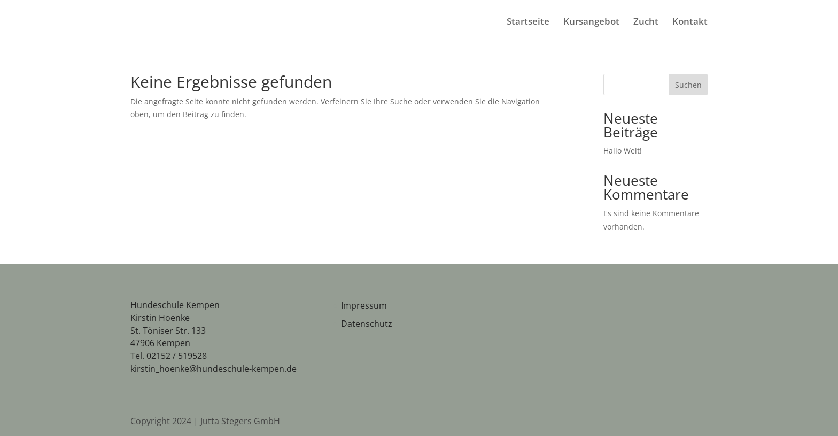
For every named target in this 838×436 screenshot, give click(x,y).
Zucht (645, 22)
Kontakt (690, 22)
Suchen (688, 85)
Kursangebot (591, 22)
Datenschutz (366, 324)
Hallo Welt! (622, 151)
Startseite (528, 22)
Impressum (364, 305)
